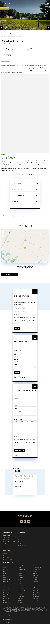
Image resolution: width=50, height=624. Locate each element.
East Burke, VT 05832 (8, 556)
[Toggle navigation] (47, 4)
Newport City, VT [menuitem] (37, 564)
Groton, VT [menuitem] (20, 568)
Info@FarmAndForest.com (9, 537)
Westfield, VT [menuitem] (36, 591)
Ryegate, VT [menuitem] (36, 573)
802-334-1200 (44, 4)
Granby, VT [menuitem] (20, 564)
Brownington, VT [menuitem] (7, 573)
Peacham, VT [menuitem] (36, 570)
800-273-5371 (6, 535)
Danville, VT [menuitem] (6, 591)
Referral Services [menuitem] (22, 542)
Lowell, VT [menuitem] (20, 585)
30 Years (16, 347)
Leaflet (37, 262)
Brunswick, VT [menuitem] (6, 575)
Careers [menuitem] (19, 536)
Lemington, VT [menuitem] (21, 581)
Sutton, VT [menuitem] (35, 581)
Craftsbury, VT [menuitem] (6, 589)
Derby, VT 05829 (7, 543)
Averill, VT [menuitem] (5, 564)
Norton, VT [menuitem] (35, 568)
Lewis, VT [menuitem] (20, 583)
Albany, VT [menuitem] (5, 562)
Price (15, 351)
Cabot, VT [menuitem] (5, 579)
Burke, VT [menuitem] (5, 577)
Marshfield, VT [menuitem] (21, 593)
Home (2, 174)
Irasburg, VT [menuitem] (21, 575)
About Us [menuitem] (20, 532)
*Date (15, 405)
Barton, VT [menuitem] (5, 568)
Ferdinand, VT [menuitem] (6, 599)
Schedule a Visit (30, 391)
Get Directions (43, 271)
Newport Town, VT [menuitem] (37, 566)
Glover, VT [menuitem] (20, 562)
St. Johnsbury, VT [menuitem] (37, 577)
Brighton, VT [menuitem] (6, 572)
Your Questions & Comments (19, 416)
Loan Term (16, 344)
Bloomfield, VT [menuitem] (6, 570)
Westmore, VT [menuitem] (36, 593)
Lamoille (15, 174)
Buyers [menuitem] (19, 538)
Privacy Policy (27, 450)
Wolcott (21, 174)
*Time (15, 410)
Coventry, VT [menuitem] (6, 587)
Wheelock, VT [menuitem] (36, 595)
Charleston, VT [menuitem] (6, 583)
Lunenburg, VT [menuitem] (21, 587)
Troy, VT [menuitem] (35, 583)
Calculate (17, 369)
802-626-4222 (6, 548)
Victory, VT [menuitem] (35, 585)
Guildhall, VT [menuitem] (21, 570)
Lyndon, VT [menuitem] (20, 589)
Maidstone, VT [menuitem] (21, 591)
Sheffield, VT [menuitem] (36, 575)
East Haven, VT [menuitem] (6, 595)
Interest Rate (16, 361)
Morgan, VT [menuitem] (20, 597)
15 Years (21, 347)
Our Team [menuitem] (20, 534)
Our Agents (22, 488)
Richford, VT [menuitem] (35, 572)
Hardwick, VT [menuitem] (21, 572)
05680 (26, 174)
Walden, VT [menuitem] (35, 587)
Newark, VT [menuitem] (20, 599)
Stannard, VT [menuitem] (36, 579)
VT (11, 174)
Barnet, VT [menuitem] (5, 566)
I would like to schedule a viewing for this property (25, 424)
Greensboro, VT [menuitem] (21, 566)
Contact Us (19, 391)
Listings (7, 174)
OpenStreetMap (42, 262)
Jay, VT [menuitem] (19, 577)
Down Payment (16, 356)
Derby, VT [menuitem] (5, 593)
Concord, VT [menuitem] (6, 585)
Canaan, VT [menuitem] (5, 581)
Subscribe (17, 325)
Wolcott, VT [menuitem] (35, 597)
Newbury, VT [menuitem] (36, 562)
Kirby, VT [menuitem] (20, 579)
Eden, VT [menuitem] (5, 597)
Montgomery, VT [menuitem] (22, 595)
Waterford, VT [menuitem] (36, 589)
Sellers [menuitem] (19, 540)
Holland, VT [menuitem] (20, 573)
